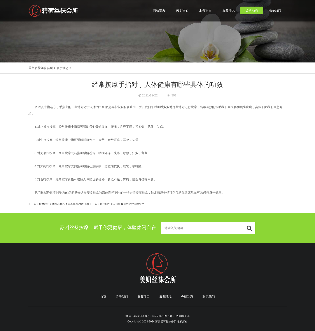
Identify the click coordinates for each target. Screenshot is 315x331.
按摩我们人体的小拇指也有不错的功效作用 (64, 204)
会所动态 (252, 10)
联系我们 (275, 10)
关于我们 (182, 10)
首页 (103, 296)
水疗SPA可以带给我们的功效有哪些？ (122, 204)
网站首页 (159, 10)
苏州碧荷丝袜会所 (40, 68)
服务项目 (205, 10)
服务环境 (228, 10)
